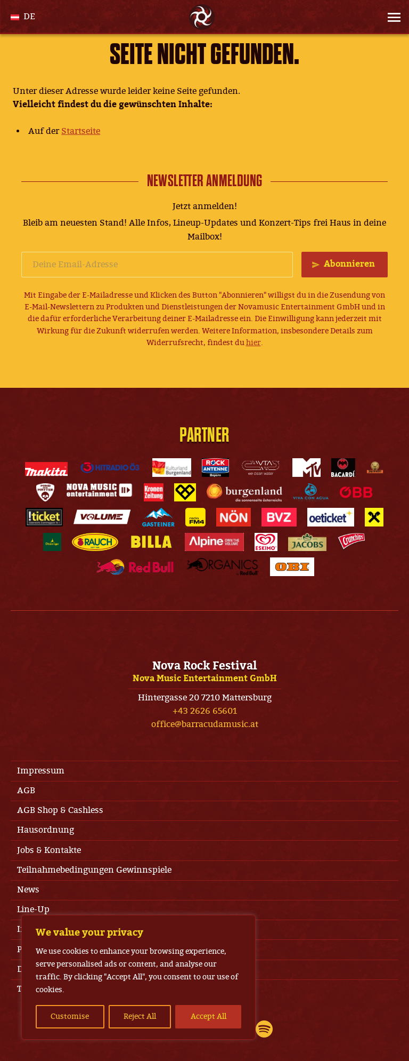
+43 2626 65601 (205, 711)
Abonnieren (349, 264)
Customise (70, 1016)
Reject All (140, 1016)
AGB (26, 790)
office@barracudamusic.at (204, 724)
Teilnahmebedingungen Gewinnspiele (94, 870)
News (28, 889)
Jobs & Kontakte (49, 850)
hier (253, 342)
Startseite (80, 131)
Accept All (208, 1016)
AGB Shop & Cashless (60, 810)
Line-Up (33, 909)
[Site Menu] (391, 17)
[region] (138, 977)
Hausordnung (45, 830)
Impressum (40, 770)
